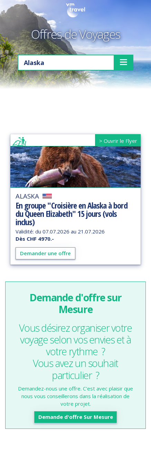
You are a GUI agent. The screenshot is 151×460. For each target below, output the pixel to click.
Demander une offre (45, 253)
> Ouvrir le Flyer (118, 140)
